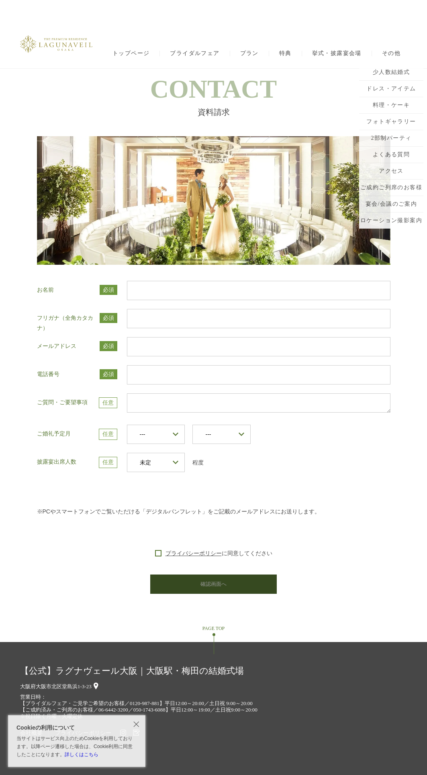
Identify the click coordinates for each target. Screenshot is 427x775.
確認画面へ (214, 584)
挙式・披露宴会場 (337, 53)
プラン (249, 53)
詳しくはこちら (81, 754)
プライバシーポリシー (193, 553)
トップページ (130, 53)
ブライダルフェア (194, 53)
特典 (285, 53)
